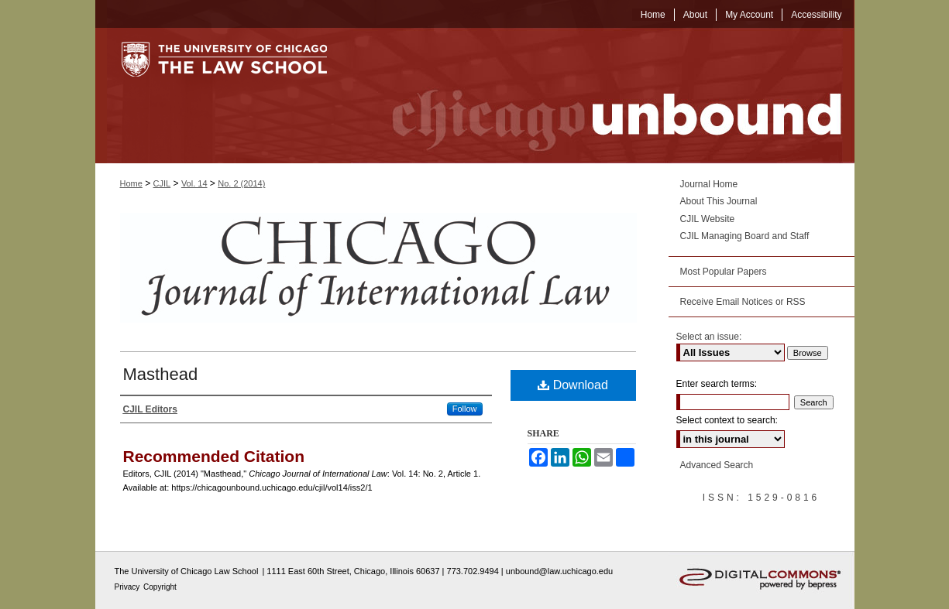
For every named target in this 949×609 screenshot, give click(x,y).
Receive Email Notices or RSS (743, 301)
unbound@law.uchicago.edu (559, 571)
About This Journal (719, 201)
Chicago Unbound (602, 95)
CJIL (162, 183)
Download (573, 385)
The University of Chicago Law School (187, 571)
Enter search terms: (717, 383)
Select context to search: (727, 420)
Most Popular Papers (723, 271)
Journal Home (709, 184)
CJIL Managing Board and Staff (745, 236)
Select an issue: (709, 336)
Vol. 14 (194, 183)
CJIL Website (707, 219)
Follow (464, 408)
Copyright (160, 587)
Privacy (129, 587)
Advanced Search (717, 465)
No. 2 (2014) (241, 183)
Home (131, 183)
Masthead (160, 374)
